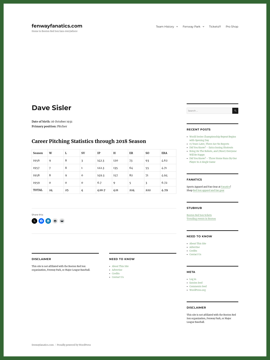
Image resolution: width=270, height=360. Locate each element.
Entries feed (195, 282)
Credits (116, 273)
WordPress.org (197, 290)
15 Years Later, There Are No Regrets (209, 143)
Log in (192, 279)
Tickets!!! (215, 26)
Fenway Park (191, 26)
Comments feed (198, 286)
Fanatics (225, 186)
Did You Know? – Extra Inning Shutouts (211, 147)
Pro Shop (232, 26)
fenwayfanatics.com (57, 26)
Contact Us (118, 277)
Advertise (117, 269)
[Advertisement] (135, 78)
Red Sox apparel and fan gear (208, 190)
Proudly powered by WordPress (74, 344)
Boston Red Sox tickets (199, 215)
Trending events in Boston (201, 218)
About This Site (120, 266)
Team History (165, 26)
